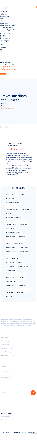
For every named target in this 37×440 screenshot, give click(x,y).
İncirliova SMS (14, 149)
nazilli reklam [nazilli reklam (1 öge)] (10, 277)
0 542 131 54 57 (5, 67)
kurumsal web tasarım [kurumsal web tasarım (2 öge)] (12, 258)
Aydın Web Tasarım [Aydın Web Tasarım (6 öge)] (11, 224)
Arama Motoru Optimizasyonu (9, 34)
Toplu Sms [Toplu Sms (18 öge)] (9, 289)
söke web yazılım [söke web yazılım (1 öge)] (10, 285)
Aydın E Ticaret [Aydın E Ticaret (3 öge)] (10, 198)
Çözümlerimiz (5, 21)
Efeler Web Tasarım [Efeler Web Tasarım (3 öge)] (11, 240)
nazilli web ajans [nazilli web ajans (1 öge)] (11, 281)
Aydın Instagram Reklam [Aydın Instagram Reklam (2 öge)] (13, 206)
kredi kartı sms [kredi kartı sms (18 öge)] (23, 251)
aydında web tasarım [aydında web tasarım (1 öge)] (22, 194)
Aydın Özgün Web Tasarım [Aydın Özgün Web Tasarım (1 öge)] (13, 232)
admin (19, 143)
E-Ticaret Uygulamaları (6, 28)
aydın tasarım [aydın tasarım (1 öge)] (10, 221)
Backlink (2, 36)
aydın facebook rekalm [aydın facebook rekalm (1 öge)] (12, 202)
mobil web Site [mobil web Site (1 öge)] (10, 266)
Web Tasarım (4, 23)
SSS (2, 44)
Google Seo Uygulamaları (7, 30)
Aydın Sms (5, 374)
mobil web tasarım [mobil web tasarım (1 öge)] (23, 266)
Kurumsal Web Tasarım (9, 369)
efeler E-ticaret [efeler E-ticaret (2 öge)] (10, 236)
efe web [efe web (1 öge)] (8, 243)
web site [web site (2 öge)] (27, 289)
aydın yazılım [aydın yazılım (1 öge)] (23, 224)
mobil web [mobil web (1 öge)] (20, 262)
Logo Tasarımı (4, 32)
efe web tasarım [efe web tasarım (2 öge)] (18, 243)
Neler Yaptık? (5, 41)
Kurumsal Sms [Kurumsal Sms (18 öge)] (10, 255)
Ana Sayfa (4, 8)
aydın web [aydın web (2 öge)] (20, 221)
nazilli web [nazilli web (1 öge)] (21, 277)
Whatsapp (3, 74)
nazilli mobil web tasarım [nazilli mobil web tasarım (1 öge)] (13, 274)
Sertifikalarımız (4, 16)
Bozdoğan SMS (6, 379)
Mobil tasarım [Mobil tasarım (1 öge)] (10, 262)
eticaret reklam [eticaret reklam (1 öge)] (23, 247)
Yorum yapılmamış (12, 145)
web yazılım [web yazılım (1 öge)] (20, 292)
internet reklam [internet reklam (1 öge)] (10, 251)
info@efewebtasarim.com (8, 69)
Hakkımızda (3, 14)
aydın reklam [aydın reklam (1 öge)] (25, 209)
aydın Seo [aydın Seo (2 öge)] (9, 213)
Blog (1, 18)
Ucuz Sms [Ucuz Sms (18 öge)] (18, 289)
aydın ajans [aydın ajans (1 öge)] (9, 194)
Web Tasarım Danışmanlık (7, 26)
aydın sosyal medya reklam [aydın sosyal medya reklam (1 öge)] (13, 217)
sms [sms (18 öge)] (21, 281)
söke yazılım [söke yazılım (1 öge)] (22, 285)
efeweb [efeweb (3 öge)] (23, 240)
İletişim (3, 47)
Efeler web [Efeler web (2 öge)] (22, 236)
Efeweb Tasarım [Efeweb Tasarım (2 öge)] (10, 247)
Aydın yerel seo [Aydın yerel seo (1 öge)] (10, 228)
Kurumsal (4, 11)
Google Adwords (5, 38)
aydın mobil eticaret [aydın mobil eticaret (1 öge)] (12, 209)
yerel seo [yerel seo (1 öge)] (9, 296)
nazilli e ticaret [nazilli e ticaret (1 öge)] (10, 270)
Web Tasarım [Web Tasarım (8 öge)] (9, 292)
